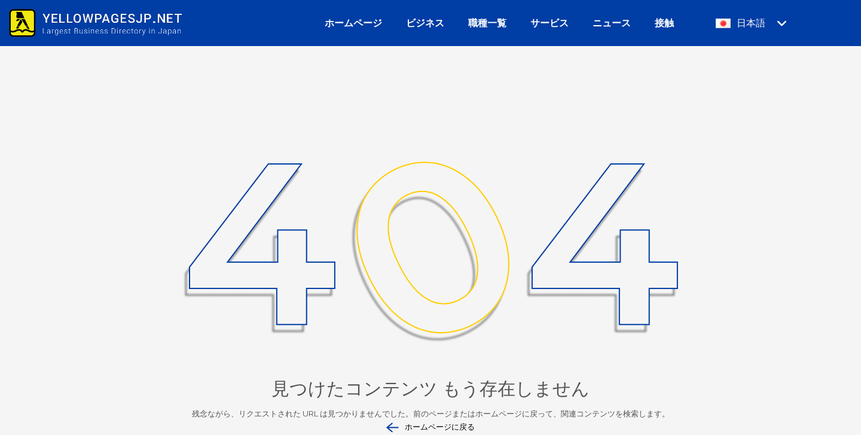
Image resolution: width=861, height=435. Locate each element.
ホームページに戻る (430, 427)
